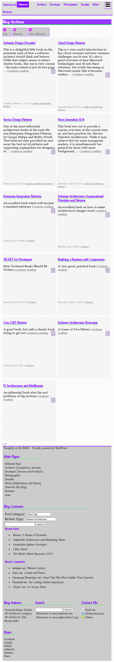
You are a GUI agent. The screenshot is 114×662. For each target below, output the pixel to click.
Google (8, 642)
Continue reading (18, 70)
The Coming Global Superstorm (46, 582)
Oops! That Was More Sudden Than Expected (68, 577)
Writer (96, 4)
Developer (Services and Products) (24, 471)
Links (7, 495)
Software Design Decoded (19, 43)
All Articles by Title (15, 617)
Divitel (17, 587)
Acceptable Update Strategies (30, 544)
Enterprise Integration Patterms (22, 196)
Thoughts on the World (17, 448)
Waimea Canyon (36, 568)
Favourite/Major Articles (18, 609)
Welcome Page (13, 463)
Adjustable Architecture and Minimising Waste (39, 539)
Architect (41, 4)
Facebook (9, 639)
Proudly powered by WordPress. (50, 448)
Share (7, 656)
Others (87, 617)
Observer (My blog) (16, 487)
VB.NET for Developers (17, 259)
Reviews (7, 106)
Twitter (8, 646)
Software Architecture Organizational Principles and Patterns (80, 198)
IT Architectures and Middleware (23, 386)
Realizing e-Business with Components (81, 259)
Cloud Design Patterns (71, 43)
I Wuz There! (20, 549)
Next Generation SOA (71, 120)
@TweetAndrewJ (93, 613)
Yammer (8, 652)
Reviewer (7, 12)
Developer (55, 4)
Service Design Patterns (17, 120)
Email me (88, 610)
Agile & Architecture (41, 103)
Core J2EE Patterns (15, 323)
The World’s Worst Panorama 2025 (33, 554)
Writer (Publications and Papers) (23, 483)
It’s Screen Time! (36, 587)
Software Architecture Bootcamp (78, 323)
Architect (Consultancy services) (23, 467)
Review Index (12, 621)
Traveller (85, 4)
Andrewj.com (9, 4)
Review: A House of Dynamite (30, 535)
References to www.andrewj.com (54, 613)
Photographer (70, 4)
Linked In (9, 649)
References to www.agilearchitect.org (57, 617)
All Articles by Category (18, 613)
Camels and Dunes (34, 572)
